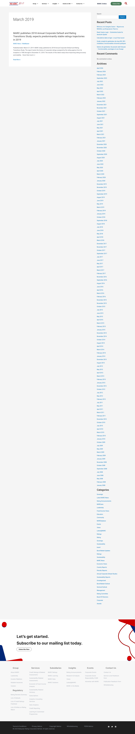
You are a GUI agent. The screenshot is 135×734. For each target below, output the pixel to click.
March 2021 (101, 139)
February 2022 (101, 102)
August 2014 (101, 347)
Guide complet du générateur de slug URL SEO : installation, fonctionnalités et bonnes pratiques (111, 43)
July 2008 (100, 476)
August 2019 (101, 202)
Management (101, 595)
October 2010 (101, 427)
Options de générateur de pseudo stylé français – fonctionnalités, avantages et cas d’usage (111, 51)
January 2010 (101, 443)
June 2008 (100, 480)
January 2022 (101, 106)
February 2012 (101, 404)
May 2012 (100, 400)
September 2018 (102, 225)
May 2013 (100, 374)
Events (99, 528)
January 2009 (101, 463)
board (99, 552)
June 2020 (100, 168)
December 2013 (102, 364)
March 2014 (101, 354)
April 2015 (100, 324)
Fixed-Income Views (103, 515)
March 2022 (101, 99)
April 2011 (100, 414)
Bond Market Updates (104, 555)
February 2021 (101, 142)
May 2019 (100, 208)
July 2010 (100, 430)
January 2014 (101, 361)
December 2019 (102, 188)
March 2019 (101, 212)
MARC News (17, 44)
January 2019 (101, 218)
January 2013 (101, 387)
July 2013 (100, 370)
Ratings (99, 538)
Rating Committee (103, 598)
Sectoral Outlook (102, 591)
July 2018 (100, 231)
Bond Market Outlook (104, 588)
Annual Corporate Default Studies (108, 578)
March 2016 (101, 298)
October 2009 (101, 447)
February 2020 (101, 182)
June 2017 (100, 265)
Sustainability (101, 548)
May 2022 (100, 92)
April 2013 (100, 377)
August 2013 (101, 367)
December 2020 (102, 149)
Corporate (100, 605)
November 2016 (102, 281)
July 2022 (100, 86)
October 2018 (101, 221)
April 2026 (100, 72)
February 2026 (101, 76)
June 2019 (100, 205)
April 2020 (100, 175)
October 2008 (101, 470)
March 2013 (101, 380)
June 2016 (100, 291)
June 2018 (100, 235)
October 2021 (101, 116)
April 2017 (100, 271)
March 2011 (101, 417)
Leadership (100, 512)
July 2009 (100, 450)
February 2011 (101, 420)
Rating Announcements (104, 505)
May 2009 (100, 453)
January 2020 (101, 185)
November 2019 (102, 192)
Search (99, 14)
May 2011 (100, 410)
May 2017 (100, 268)
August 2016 (101, 288)
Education (100, 519)
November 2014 (102, 341)
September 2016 (102, 284)
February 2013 (101, 384)
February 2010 (101, 440)
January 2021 (101, 145)
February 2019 (101, 215)
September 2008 (102, 473)
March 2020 (101, 178)
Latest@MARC (101, 535)
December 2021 (102, 109)
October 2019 (101, 195)
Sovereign (100, 499)
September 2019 (102, 198)
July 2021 (100, 125)
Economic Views (102, 568)
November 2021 (102, 112)
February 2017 (101, 278)
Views (99, 532)
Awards (99, 608)
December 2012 (102, 390)
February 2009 (101, 460)
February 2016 (101, 301)
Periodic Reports (102, 575)
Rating (99, 542)
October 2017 (101, 255)
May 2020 (100, 172)
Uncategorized (101, 585)
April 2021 (100, 135)
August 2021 (101, 122)
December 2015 (102, 304)
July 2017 (100, 261)
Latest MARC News (103, 502)
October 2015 (101, 311)
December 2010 (102, 423)
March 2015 (101, 327)
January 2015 (101, 334)
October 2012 (101, 394)
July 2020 (100, 165)
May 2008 (100, 483)
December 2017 (102, 248)
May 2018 (100, 238)
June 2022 (100, 89)
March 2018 (101, 245)
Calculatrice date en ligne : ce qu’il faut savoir (111, 38)
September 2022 (102, 82)
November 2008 (102, 466)
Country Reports (102, 572)
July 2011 (100, 407)
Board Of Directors (103, 601)
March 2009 (101, 456)
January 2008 (101, 490)
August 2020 (101, 162)
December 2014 (102, 337)
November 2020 (102, 152)
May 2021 (100, 132)
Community (100, 522)
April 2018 (100, 241)
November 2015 (102, 308)
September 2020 (102, 159)
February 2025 (101, 79)
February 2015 (101, 331)
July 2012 (100, 397)
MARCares (100, 509)
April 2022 (100, 96)
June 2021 (100, 129)
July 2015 (100, 314)
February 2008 (101, 486)
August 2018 (101, 228)
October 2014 (101, 344)
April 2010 (100, 433)
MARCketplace (101, 525)
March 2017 (101, 274)
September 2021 (102, 119)
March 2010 (101, 437)
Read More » (17, 59)
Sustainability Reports (104, 581)
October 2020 (101, 155)
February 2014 (101, 357)
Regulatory (18, 690)
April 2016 (100, 294)
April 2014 (100, 351)
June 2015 (100, 317)
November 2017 (102, 251)
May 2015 (100, 321)
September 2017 (102, 258)
